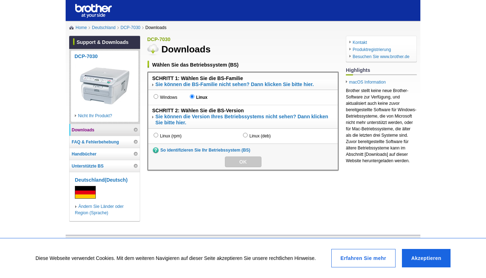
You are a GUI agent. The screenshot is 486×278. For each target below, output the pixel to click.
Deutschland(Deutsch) (101, 180)
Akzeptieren (426, 258)
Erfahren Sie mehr (363, 258)
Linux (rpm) (171, 136)
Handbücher (84, 154)
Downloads (83, 129)
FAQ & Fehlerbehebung (95, 142)
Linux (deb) (260, 136)
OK (243, 162)
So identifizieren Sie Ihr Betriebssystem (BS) (205, 150)
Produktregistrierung (372, 49)
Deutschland (104, 27)
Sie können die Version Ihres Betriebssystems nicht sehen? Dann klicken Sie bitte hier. (241, 119)
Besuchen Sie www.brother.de (381, 56)
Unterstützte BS (88, 166)
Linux (202, 97)
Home (81, 27)
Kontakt (360, 42)
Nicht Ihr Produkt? (95, 115)
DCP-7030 (130, 27)
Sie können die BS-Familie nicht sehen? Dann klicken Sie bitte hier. (234, 84)
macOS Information (367, 82)
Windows (168, 97)
